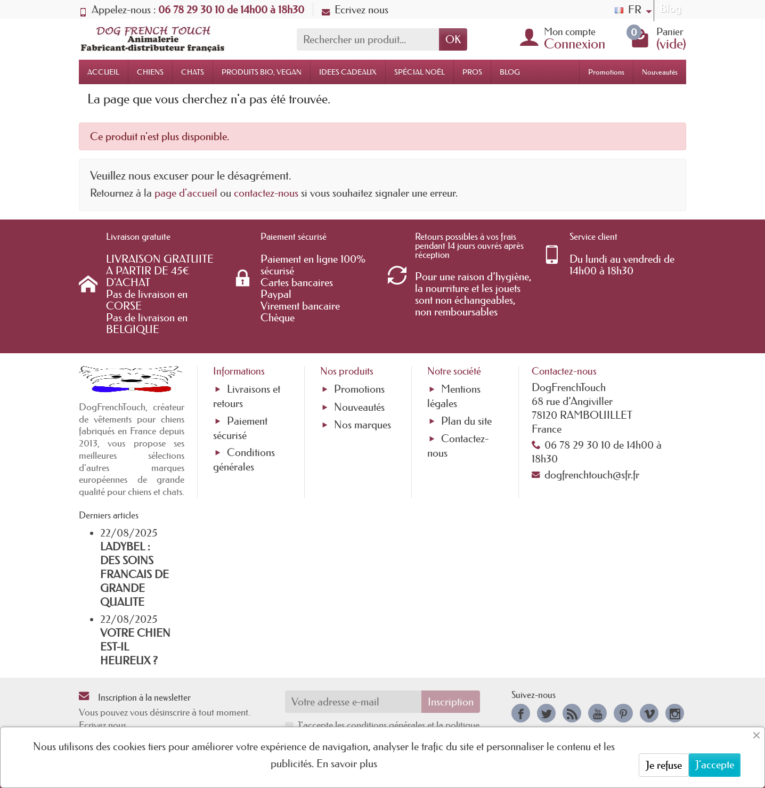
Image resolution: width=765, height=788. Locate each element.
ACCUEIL (103, 72)
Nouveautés (660, 72)
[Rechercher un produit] (368, 39)
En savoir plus (346, 763)
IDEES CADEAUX (348, 72)
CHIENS (150, 72)
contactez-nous (266, 192)
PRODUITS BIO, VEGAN (262, 72)
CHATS (192, 72)
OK (453, 39)
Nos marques (362, 424)
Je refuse (664, 765)
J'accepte (714, 764)
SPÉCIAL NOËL (419, 72)
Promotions (606, 72)
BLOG (510, 72)
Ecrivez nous (355, 9)
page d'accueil (185, 192)
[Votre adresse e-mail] (353, 701)
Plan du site (466, 421)
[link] (520, 713)
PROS (472, 72)
